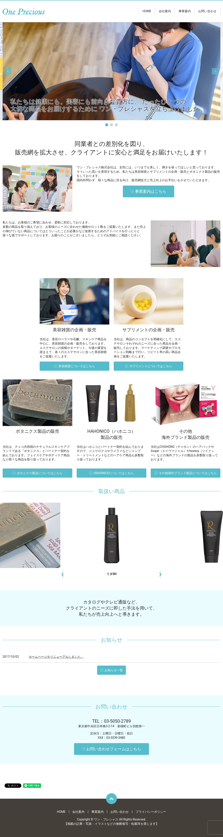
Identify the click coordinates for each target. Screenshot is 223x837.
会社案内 (165, 11)
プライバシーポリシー (151, 811)
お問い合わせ (207, 11)
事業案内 (185, 11)
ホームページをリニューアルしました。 (56, 656)
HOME (147, 11)
